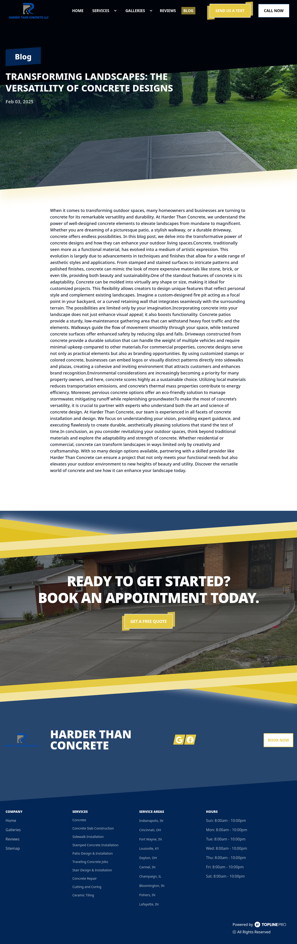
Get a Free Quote (148, 621)
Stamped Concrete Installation (95, 845)
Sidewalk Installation (88, 836)
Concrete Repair (84, 878)
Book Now (278, 740)
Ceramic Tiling (83, 895)
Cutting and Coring (86, 887)
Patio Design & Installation (92, 853)
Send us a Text (230, 10)
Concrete (79, 820)
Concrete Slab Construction (93, 828)
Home (11, 820)
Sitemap (13, 848)
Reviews (12, 839)
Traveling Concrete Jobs (90, 861)
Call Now (274, 10)
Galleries (13, 829)
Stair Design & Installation (92, 870)
